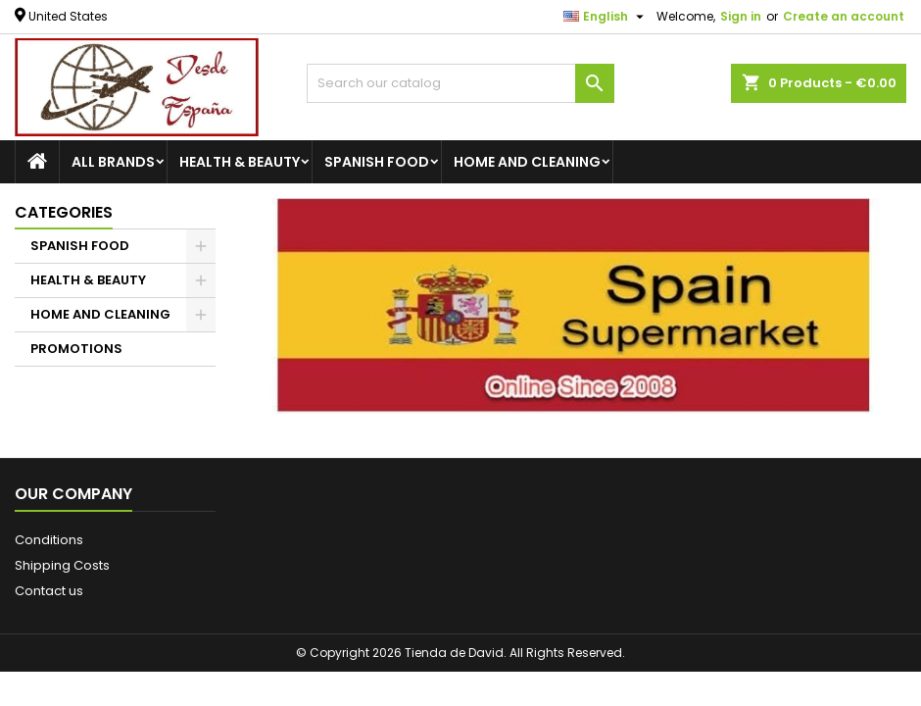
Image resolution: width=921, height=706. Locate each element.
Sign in (740, 16)
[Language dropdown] (606, 16)
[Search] (460, 83)
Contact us (49, 590)
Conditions (49, 539)
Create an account (843, 16)
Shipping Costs (62, 565)
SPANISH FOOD (376, 162)
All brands (113, 162)
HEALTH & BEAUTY (239, 162)
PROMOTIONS (76, 348)
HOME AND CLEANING (527, 162)
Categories (64, 212)
